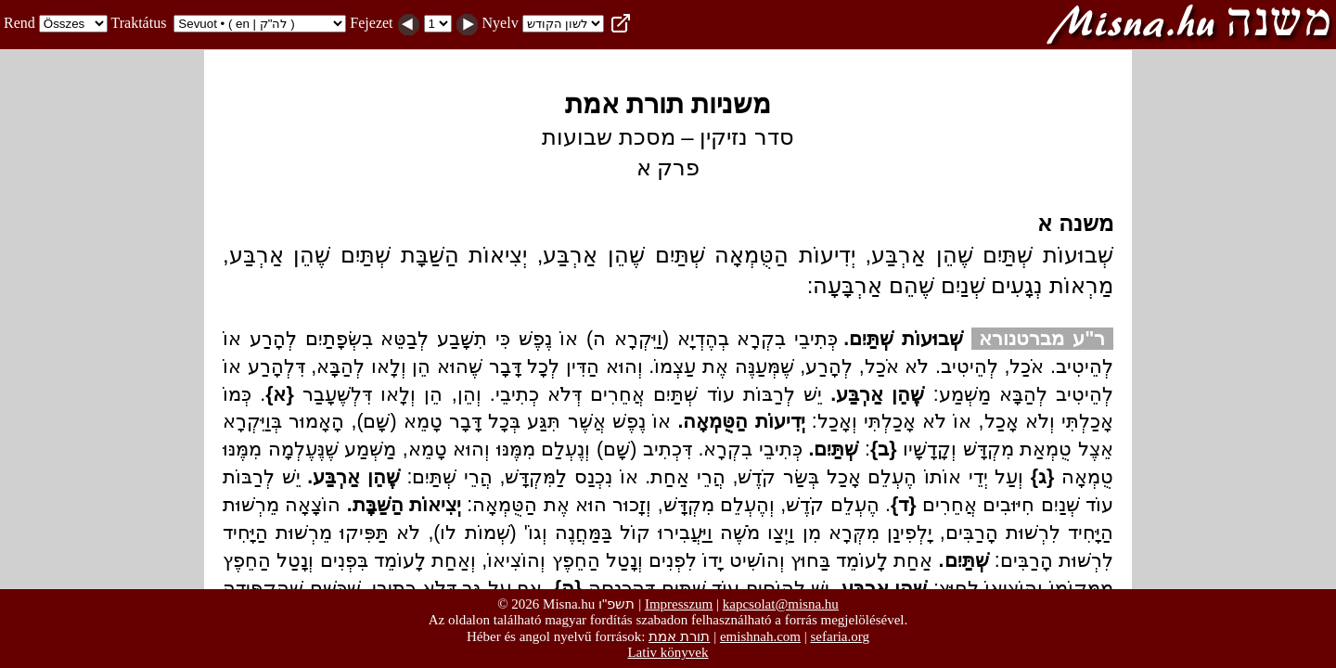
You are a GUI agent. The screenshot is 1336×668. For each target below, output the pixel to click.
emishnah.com (760, 636)
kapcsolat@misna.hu (781, 604)
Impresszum (679, 604)
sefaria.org (840, 636)
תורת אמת (679, 636)
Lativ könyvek (667, 652)
